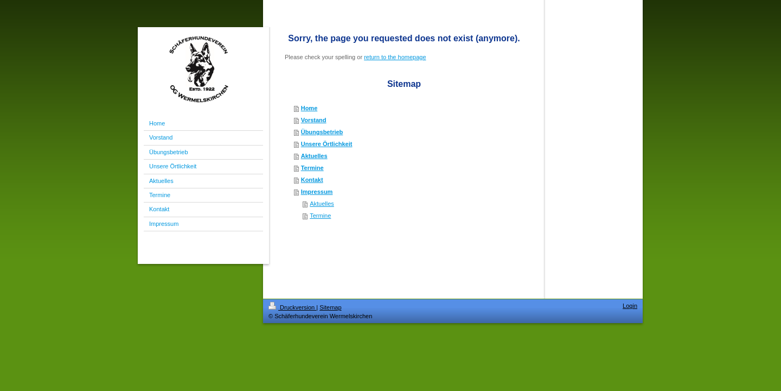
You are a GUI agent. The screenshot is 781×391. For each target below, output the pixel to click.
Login (630, 305)
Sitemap (330, 307)
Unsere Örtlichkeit (327, 144)
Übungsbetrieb (322, 132)
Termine (312, 168)
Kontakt (312, 179)
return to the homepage (395, 57)
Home (309, 108)
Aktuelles (314, 156)
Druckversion (292, 307)
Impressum (317, 191)
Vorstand (314, 120)
